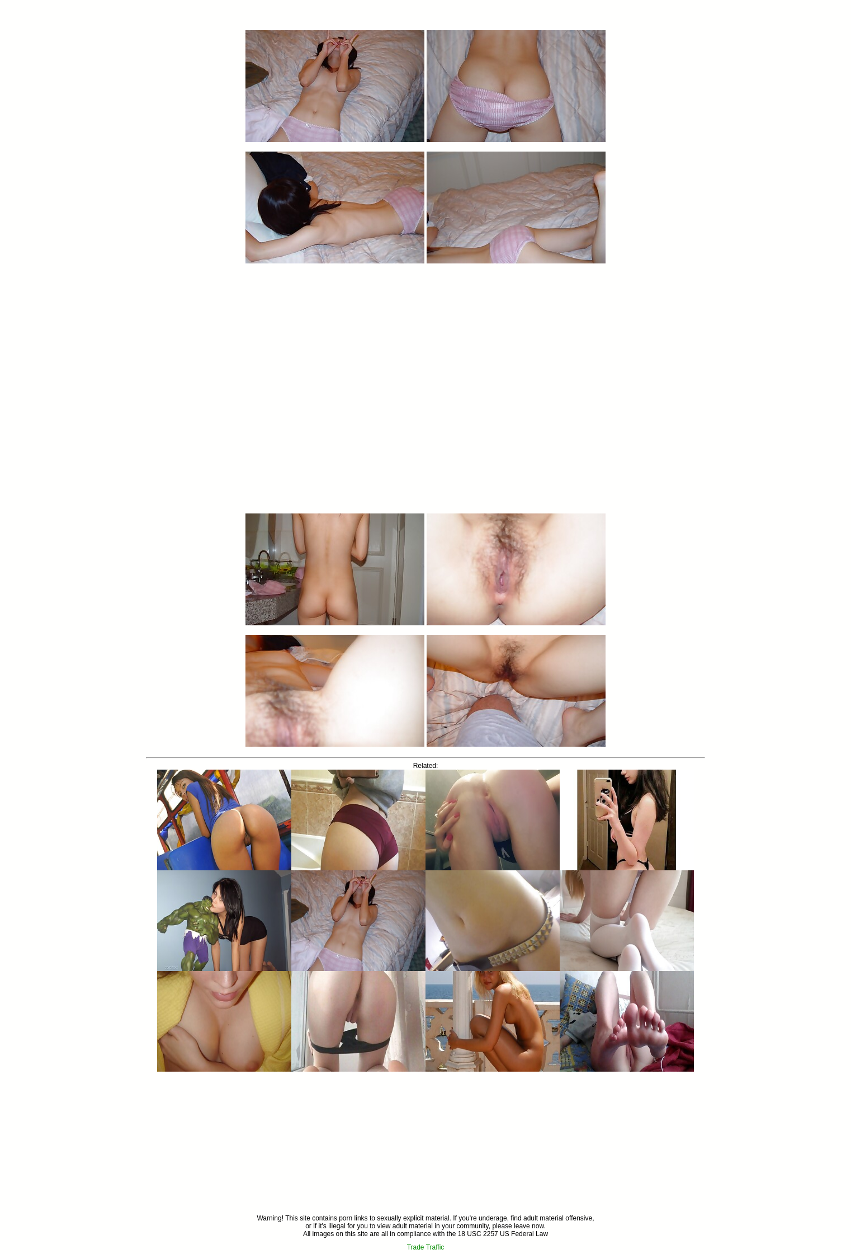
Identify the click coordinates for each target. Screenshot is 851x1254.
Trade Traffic (426, 1247)
